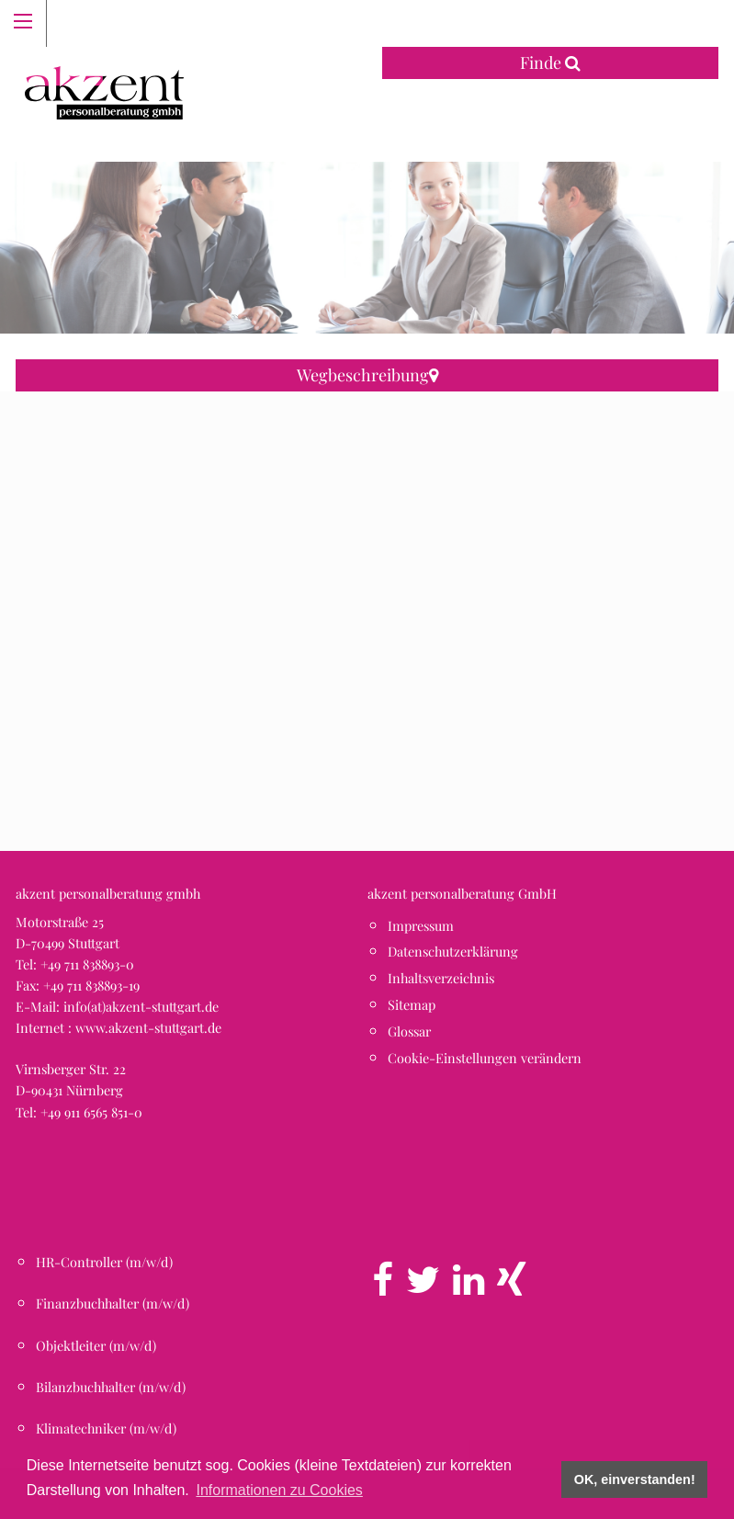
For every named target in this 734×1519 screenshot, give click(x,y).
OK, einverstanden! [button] (634, 1479)
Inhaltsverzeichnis (441, 978)
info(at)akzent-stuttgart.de (141, 1006)
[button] (367, 604)
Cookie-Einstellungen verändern (485, 1058)
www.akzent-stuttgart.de (148, 1027)
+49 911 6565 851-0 (91, 1112)
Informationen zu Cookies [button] (279, 1490)
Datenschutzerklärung (453, 951)
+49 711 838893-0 (87, 964)
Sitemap (411, 1004)
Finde (550, 62)
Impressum (421, 925)
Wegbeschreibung (367, 375)
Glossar (409, 1031)
